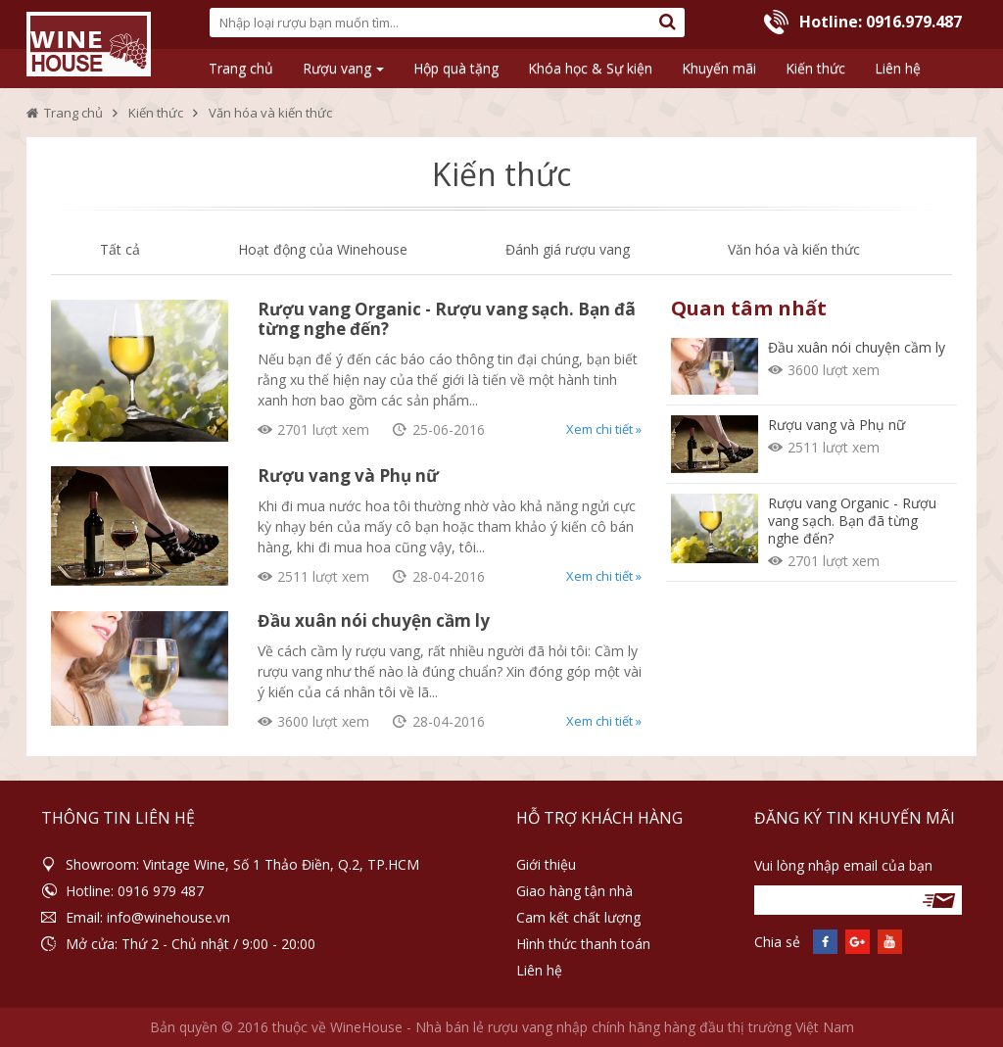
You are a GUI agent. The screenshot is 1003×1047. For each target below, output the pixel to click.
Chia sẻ (777, 941)
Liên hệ (539, 970)
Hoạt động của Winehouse (322, 249)
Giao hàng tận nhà (574, 890)
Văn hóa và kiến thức (794, 249)
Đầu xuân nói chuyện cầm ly (374, 620)
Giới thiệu (546, 864)
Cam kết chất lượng (578, 917)
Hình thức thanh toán (583, 943)
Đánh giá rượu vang (567, 249)
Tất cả (120, 249)
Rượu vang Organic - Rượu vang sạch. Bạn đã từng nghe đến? (447, 319)
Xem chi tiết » (604, 429)
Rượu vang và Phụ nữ (348, 475)
